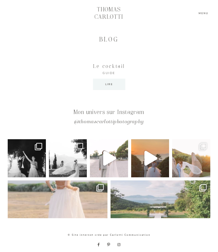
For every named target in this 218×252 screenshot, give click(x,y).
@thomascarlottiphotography (108, 122)
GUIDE (109, 73)
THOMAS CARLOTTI (109, 13)
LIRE (109, 84)
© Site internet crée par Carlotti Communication (109, 235)
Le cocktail (109, 66)
